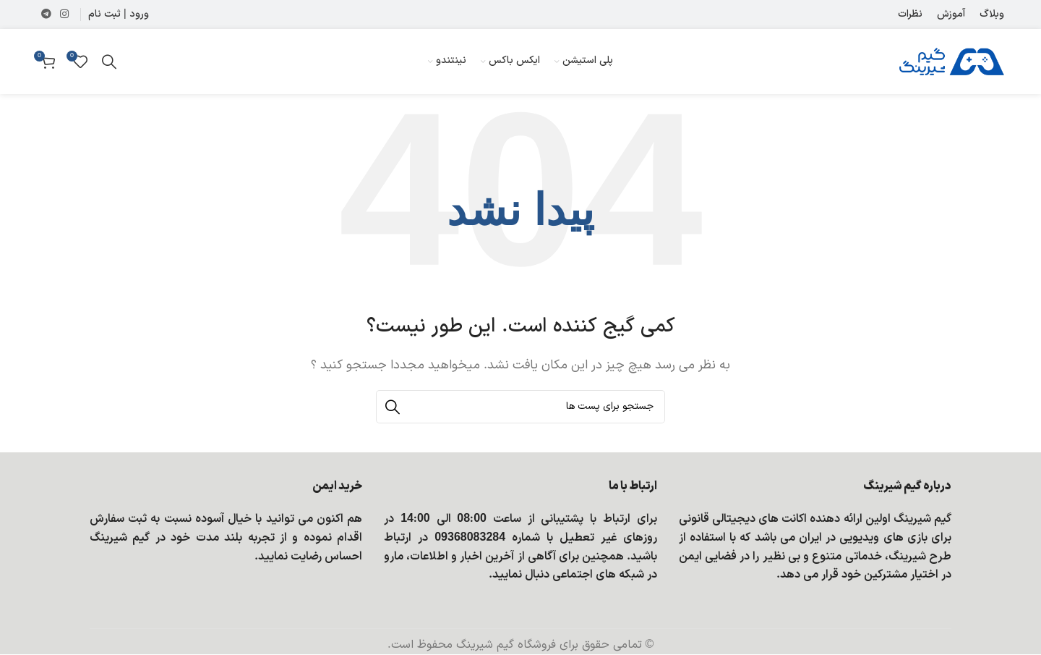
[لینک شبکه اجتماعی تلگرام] (46, 14)
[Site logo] (951, 60)
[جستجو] (109, 61)
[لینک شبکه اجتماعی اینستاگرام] (64, 14)
